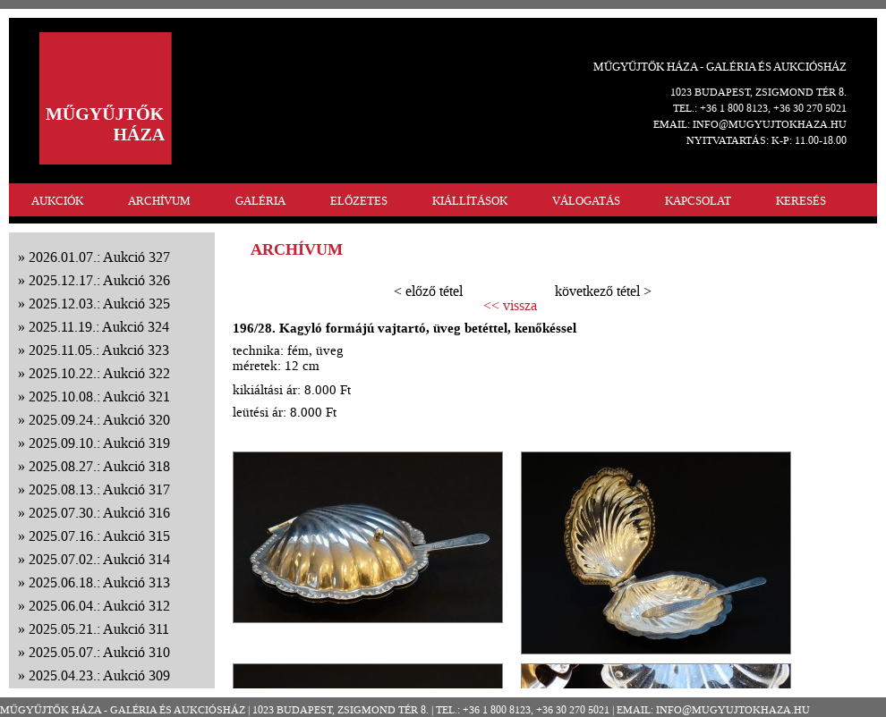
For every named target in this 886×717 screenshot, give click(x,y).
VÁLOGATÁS (586, 200)
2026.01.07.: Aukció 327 (99, 257)
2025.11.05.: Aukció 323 (99, 350)
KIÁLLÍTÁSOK (469, 200)
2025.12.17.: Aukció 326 (99, 280)
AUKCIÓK (57, 200)
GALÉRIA (260, 200)
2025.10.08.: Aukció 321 (99, 396)
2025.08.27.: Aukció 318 (99, 466)
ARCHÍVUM (159, 200)
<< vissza (510, 306)
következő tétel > (603, 291)
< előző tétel (428, 291)
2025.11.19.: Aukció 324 (99, 326)
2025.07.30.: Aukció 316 (99, 512)
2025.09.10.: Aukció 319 (99, 443)
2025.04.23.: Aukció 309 (99, 675)
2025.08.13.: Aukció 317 (99, 489)
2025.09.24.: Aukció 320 (99, 419)
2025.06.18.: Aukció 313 (99, 582)
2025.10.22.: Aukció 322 (99, 373)
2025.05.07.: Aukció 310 (99, 652)
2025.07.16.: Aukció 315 (99, 536)
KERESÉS (801, 200)
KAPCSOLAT (698, 200)
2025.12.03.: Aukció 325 (99, 303)
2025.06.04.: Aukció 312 (99, 605)
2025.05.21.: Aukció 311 (99, 629)
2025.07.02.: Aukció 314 (99, 559)
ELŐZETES (359, 200)
